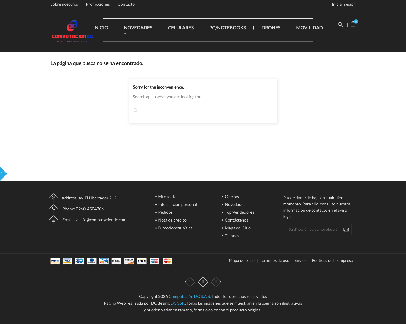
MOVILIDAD (309, 27)
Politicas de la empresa (332, 261)
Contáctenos (236, 220)
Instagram (216, 282)
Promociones (98, 4)
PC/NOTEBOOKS (227, 27)
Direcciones (168, 228)
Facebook (189, 282)
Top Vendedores (239, 212)
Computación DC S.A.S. (190, 296)
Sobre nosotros (64, 4)
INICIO (100, 27)
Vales (187, 228)
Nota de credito (172, 220)
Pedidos (165, 212)
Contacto (126, 4)
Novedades (235, 205)
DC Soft (177, 303)
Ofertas (231, 197)
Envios (301, 261)
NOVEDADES (138, 27)
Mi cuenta (166, 197)
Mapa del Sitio (237, 228)
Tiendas (231, 236)
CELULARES (181, 27)
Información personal (177, 205)
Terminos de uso (274, 261)
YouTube (203, 282)
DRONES (270, 27)
